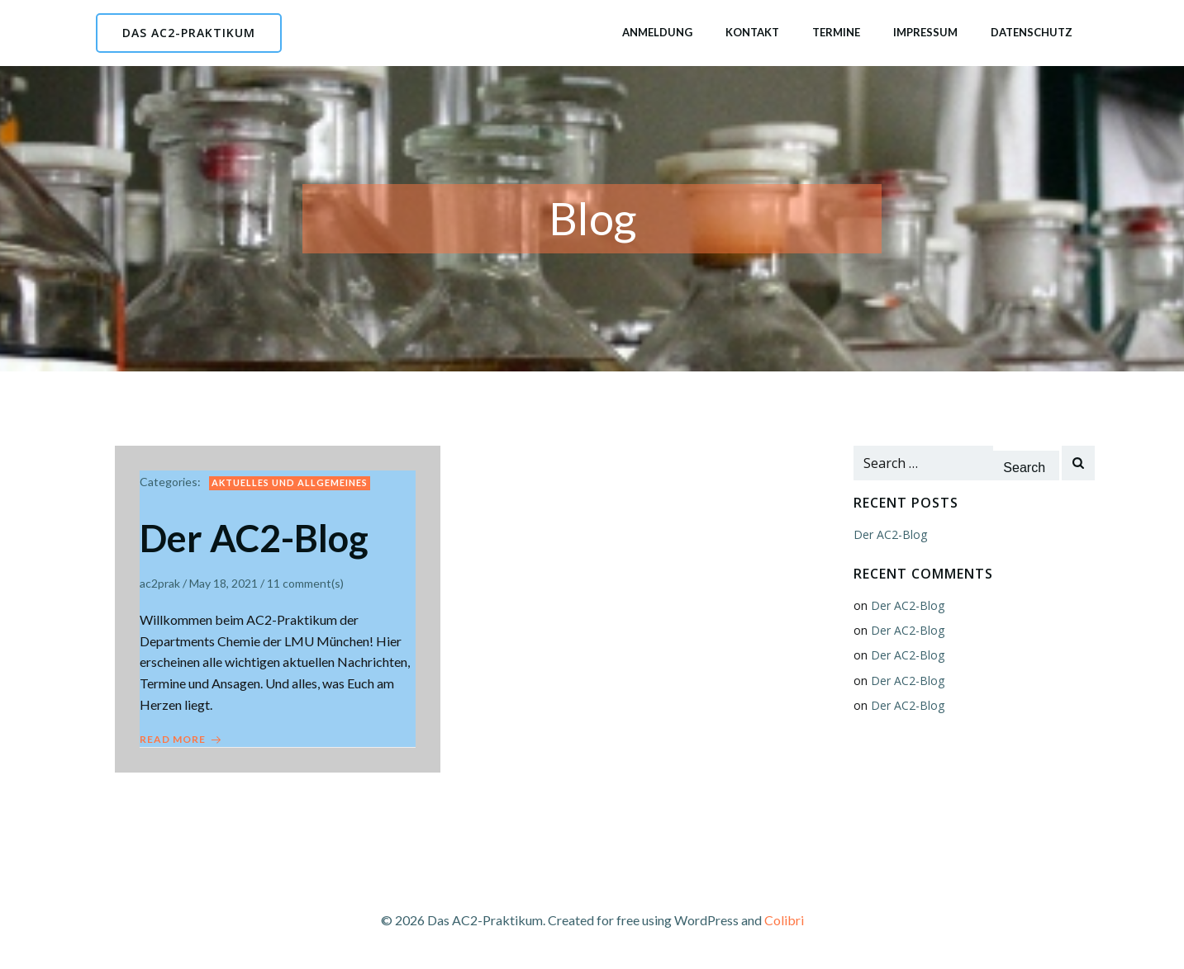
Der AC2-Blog (890, 534)
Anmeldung (657, 32)
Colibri (784, 920)
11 (273, 583)
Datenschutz (1031, 32)
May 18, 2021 (223, 583)
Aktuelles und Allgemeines (290, 482)
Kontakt (752, 32)
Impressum (925, 32)
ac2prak (160, 583)
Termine (836, 32)
